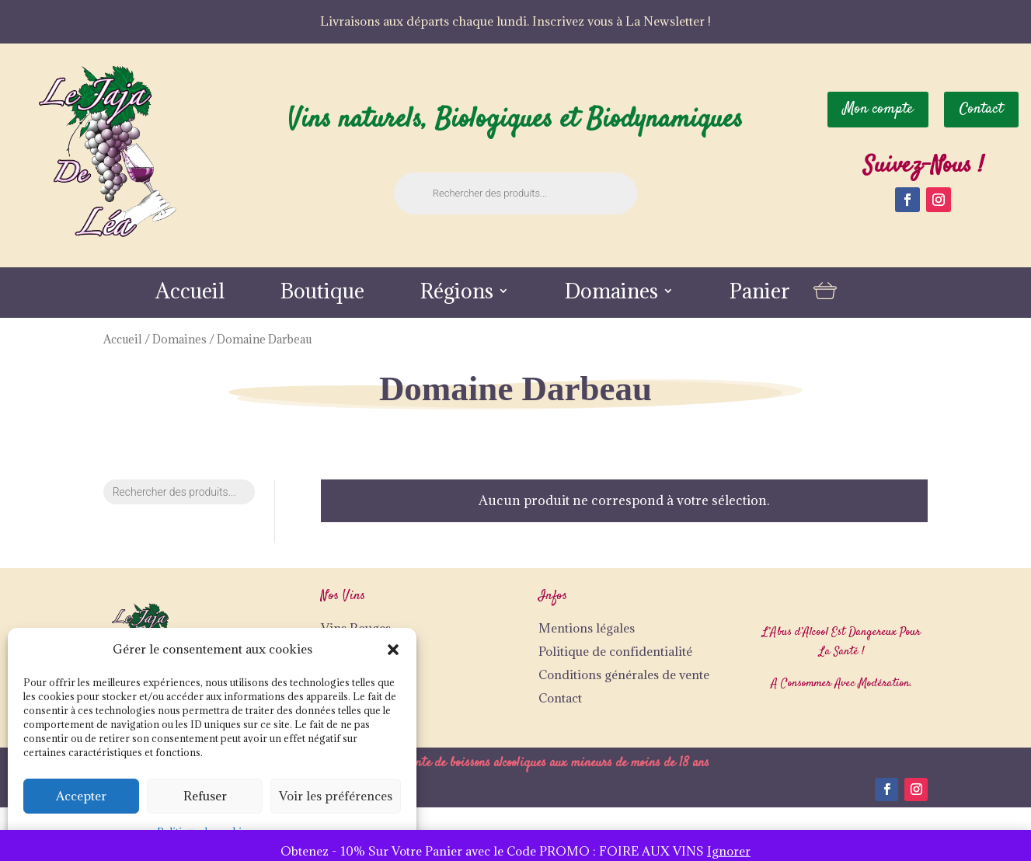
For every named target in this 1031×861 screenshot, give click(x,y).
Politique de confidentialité (615, 651)
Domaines (611, 294)
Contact (560, 698)
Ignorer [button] (729, 851)
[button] (393, 649)
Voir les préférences (335, 795)
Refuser (205, 795)
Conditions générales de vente (623, 674)
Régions (456, 294)
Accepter (81, 795)
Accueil (190, 294)
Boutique (322, 294)
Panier (760, 294)
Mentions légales (586, 628)
